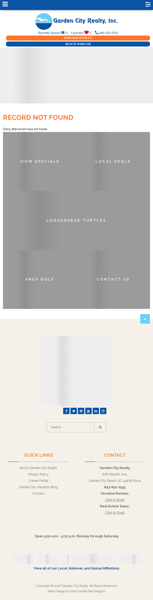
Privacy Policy (38, 474)
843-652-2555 (106, 33)
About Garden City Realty (38, 468)
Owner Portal (38, 481)
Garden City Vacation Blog (38, 487)
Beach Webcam (78, 44)
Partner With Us (78, 38)
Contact (38, 493)
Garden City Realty (76, 21)
